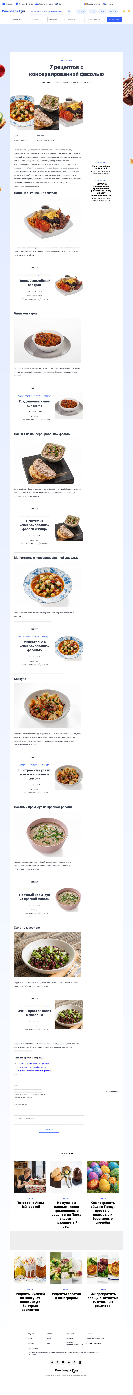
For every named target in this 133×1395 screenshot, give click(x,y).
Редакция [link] (70, 1334)
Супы (19, 636)
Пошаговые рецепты (46, 275)
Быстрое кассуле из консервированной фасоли (34, 774)
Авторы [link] (50, 1334)
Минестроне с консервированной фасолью (35, 646)
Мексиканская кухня (29, 396)
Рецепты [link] (31, 1334)
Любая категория (20, 19)
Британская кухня (28, 275)
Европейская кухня (30, 1006)
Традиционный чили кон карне (35, 403)
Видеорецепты (37, 275)
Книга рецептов (92, 4)
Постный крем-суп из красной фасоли (34, 897)
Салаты (21, 1006)
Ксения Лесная (21, 140)
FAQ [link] (48, 1343)
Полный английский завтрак (34, 283)
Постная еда (36, 637)
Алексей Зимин (37, 296)
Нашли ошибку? (112, 1091)
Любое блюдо (38, 19)
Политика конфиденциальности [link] (74, 1343)
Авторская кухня (30, 516)
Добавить (107, 4)
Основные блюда (21, 396)
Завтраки (21, 275)
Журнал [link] (31, 1343)
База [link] (49, 1338)
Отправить (49, 1129)
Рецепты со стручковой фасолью (32, 1067)
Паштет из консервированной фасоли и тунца (35, 525)
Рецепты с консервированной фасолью (34, 1070)
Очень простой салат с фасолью (34, 1013)
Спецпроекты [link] (33, 1348)
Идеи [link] (30, 1338)
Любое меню (75, 19)
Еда (37, 416)
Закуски (22, 516)
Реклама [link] (69, 1338)
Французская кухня (33, 765)
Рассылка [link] (89, 1334)
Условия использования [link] (95, 1338)
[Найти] (69, 11)
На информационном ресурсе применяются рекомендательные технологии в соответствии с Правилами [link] (63, 1353)
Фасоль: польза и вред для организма (34, 1063)
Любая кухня (57, 19)
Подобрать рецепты (115, 19)
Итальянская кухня (27, 637)
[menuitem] (7, 4)
